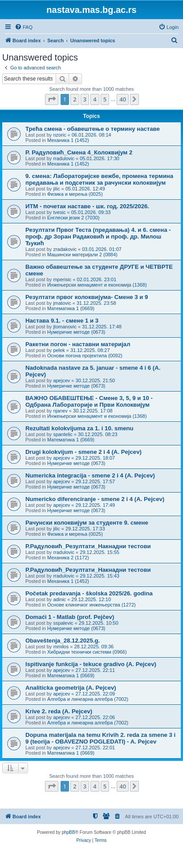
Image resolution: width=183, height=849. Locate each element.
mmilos (61, 646)
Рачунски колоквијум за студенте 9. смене (86, 522)
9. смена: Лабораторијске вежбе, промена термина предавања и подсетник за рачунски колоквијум (99, 179)
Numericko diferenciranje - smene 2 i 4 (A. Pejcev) (94, 499)
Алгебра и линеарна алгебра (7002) (87, 699)
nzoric (59, 134)
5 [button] (104, 99)
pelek (59, 350)
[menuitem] (24, 27)
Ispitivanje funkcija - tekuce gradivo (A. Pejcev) (90, 664)
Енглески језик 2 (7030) (73, 217)
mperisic (62, 279)
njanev (60, 410)
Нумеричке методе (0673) (76, 332)
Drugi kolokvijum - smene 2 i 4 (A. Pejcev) (83, 452)
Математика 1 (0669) (70, 308)
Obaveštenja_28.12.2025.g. (62, 640)
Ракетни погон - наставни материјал (77, 344)
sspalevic (63, 623)
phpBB (68, 832)
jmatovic (62, 303)
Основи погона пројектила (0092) (84, 355)
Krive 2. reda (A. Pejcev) (58, 711)
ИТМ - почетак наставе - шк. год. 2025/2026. (87, 206)
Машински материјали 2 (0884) (82, 254)
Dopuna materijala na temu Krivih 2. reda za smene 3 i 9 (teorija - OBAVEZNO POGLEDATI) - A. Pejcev (100, 738)
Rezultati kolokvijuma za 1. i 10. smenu (79, 428)
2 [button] (74, 99)
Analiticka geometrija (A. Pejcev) (70, 687)
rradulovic (63, 158)
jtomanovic (65, 326)
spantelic (62, 434)
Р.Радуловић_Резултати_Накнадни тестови (88, 546)
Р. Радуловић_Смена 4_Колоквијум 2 (78, 152)
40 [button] (122, 99)
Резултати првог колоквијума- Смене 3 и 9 (86, 297)
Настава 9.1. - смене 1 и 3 (61, 320)
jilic (56, 188)
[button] (51, 99)
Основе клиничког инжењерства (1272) (91, 604)
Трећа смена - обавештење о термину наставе (92, 128)
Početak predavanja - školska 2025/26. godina (89, 593)
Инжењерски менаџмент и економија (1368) (97, 284)
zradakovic (65, 249)
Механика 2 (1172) (68, 557)
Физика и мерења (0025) (75, 194)
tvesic (59, 212)
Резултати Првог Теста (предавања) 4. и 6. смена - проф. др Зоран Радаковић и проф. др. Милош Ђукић (98, 236)
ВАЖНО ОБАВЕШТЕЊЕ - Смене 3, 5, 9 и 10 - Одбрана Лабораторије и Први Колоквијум (89, 401)
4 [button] (94, 99)
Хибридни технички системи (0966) (87, 652)
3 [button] (84, 99)
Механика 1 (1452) (68, 140)
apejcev (61, 380)
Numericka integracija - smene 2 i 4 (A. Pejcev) (90, 475)
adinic (59, 599)
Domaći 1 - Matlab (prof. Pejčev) (69, 617)
